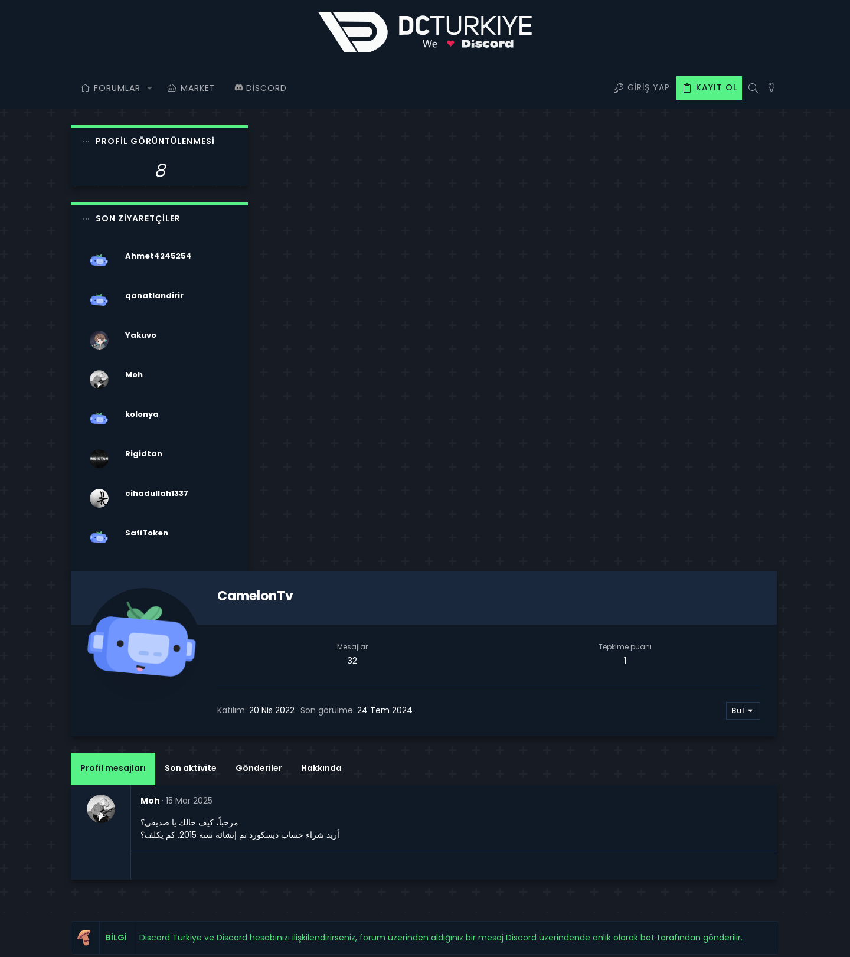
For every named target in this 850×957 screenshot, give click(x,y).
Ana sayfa (331, 722)
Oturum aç (574, 722)
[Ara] (753, 88)
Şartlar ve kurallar (567, 938)
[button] (150, 88)
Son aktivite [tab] (384, 322)
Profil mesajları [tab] (306, 322)
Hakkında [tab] (515, 322)
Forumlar (329, 752)
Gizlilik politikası (637, 938)
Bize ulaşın (332, 782)
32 (498, 214)
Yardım (687, 938)
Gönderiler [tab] (452, 322)
